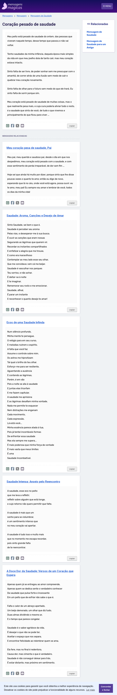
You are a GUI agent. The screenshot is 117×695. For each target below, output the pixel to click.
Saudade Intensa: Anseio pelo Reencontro (33, 481)
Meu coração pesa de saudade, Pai (29, 148)
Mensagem (22, 16)
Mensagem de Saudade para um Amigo (96, 44)
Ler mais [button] (90, 690)
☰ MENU (107, 6)
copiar (72, 126)
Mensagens (7, 16)
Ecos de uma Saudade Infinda (25, 322)
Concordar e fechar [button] (106, 688)
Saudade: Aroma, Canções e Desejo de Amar (35, 215)
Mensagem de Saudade (41, 16)
